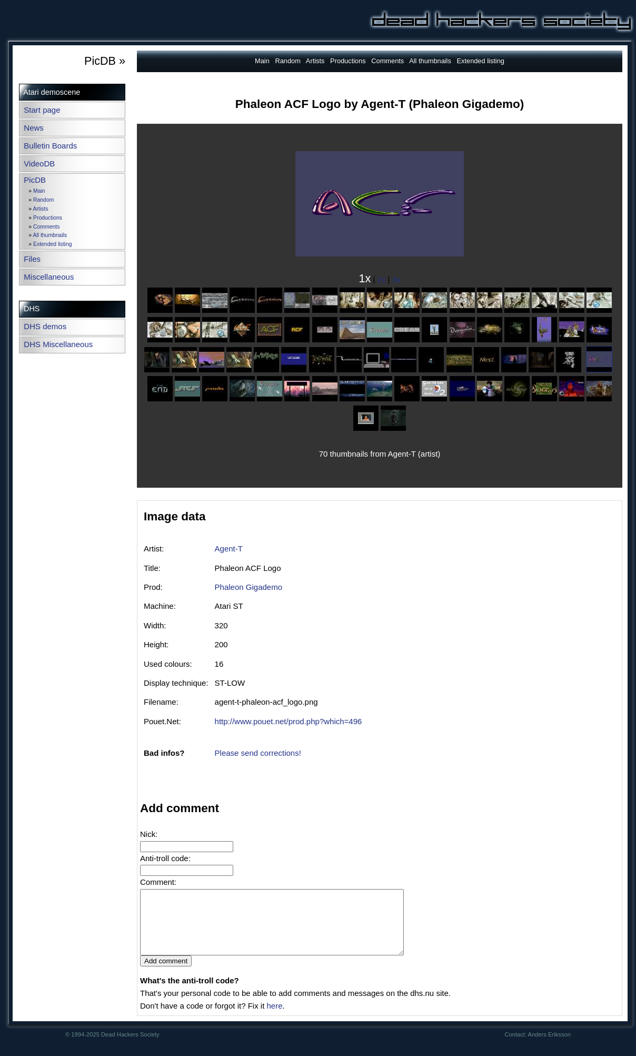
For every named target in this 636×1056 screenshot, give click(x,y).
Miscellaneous (49, 276)
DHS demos (45, 326)
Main (39, 191)
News (34, 127)
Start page (42, 109)
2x (381, 279)
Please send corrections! (258, 752)
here (274, 1018)
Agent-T (229, 548)
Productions (47, 218)
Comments (46, 227)
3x (396, 279)
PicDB (35, 179)
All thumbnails (50, 235)
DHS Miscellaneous (58, 344)
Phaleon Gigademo (248, 587)
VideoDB (39, 163)
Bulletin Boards (50, 145)
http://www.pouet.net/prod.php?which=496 (288, 721)
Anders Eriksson (549, 1047)
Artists (40, 209)
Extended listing (52, 244)
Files (32, 258)
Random (43, 200)
